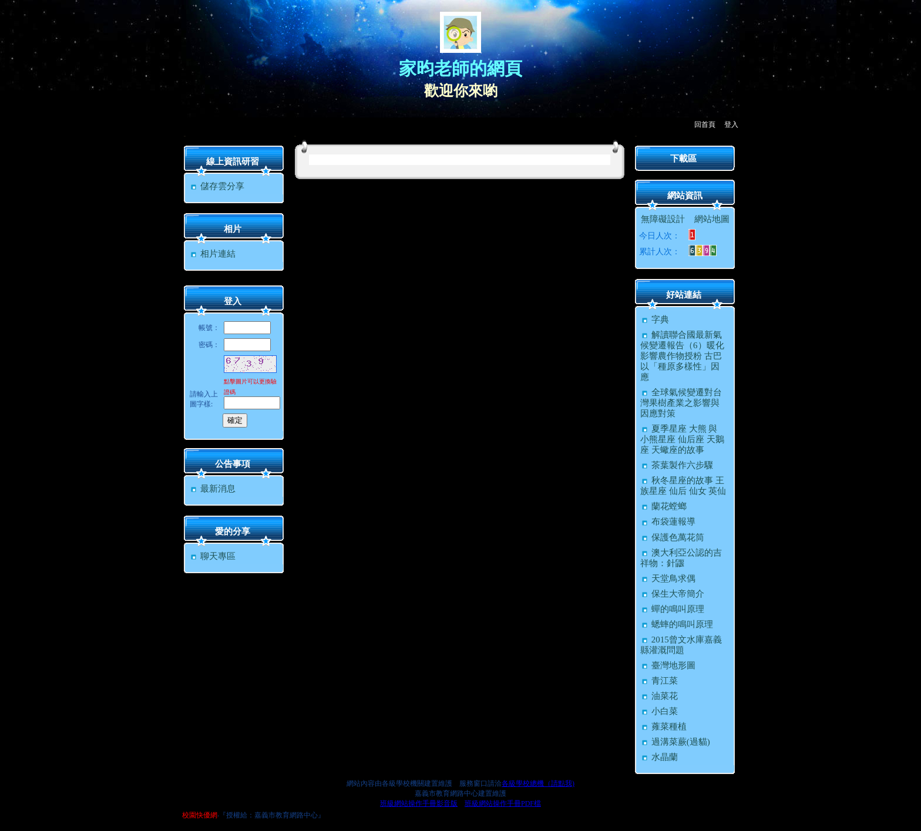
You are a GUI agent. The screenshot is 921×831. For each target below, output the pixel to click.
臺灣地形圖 (667, 665)
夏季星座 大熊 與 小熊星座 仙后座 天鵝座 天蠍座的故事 (682, 439)
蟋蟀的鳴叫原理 (676, 624)
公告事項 (232, 464)
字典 (654, 319)
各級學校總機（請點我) (538, 783)
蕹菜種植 (663, 726)
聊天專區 (212, 556)
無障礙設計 (663, 219)
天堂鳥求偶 (667, 578)
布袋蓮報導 (667, 521)
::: (185, 135)
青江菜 (659, 680)
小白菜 (659, 711)
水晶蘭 (659, 757)
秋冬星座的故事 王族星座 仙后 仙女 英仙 (683, 486)
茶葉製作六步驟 (676, 465)
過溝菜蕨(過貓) (675, 741)
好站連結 (683, 295)
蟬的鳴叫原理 (672, 609)
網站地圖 (712, 219)
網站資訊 (684, 195)
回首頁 (704, 124)
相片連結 (212, 253)
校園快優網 (199, 815)
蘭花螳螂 (663, 506)
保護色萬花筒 (672, 537)
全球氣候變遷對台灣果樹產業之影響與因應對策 (681, 403)
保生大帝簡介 (672, 593)
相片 (232, 229)
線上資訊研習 (232, 161)
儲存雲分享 (216, 186)
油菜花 (659, 696)
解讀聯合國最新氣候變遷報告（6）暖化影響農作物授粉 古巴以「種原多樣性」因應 (682, 356)
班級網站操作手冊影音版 (419, 803)
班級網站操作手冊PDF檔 (503, 803)
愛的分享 (232, 531)
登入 (731, 124)
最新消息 (212, 488)
